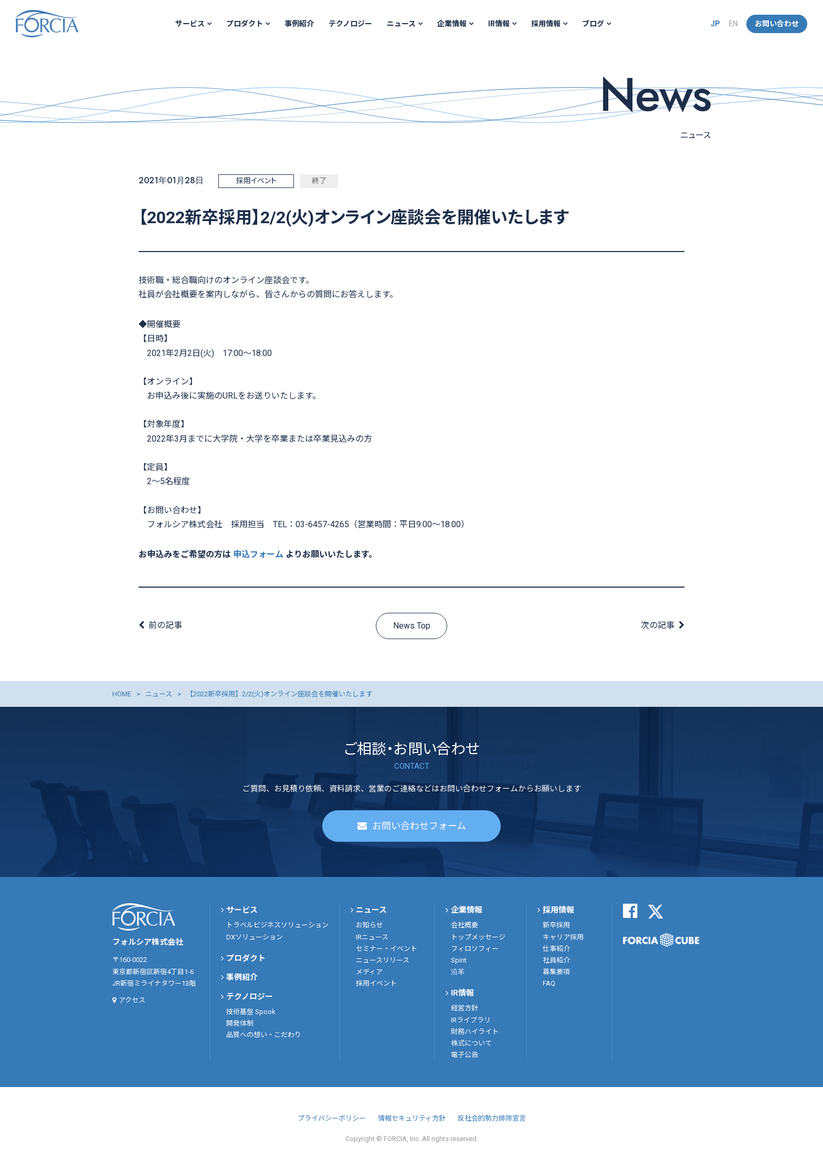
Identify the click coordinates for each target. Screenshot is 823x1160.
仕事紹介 (556, 949)
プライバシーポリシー (332, 1118)
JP (715, 23)
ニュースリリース (382, 960)
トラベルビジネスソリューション (277, 925)
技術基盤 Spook (251, 1012)
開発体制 (240, 1023)
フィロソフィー (475, 949)
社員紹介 (556, 960)
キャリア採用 (563, 937)
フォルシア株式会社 (47, 23)
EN (733, 23)
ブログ (593, 23)
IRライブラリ (471, 1020)
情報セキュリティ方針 (412, 1118)
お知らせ (369, 925)
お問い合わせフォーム (419, 826)
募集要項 (556, 972)
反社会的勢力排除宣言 (492, 1118)
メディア (369, 972)
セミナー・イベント (386, 949)
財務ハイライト (475, 1032)
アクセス (132, 1000)
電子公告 (464, 1055)
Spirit (459, 960)
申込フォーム (258, 554)
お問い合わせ (777, 23)
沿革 (458, 972)
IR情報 (499, 23)
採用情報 (546, 23)
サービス (190, 23)
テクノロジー (350, 23)
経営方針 (464, 1008)
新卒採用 (556, 925)
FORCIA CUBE (661, 939)
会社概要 (464, 925)
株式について (471, 1043)
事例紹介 (299, 23)
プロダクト (244, 23)
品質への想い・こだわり (263, 1035)
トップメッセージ (478, 937)
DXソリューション (254, 937)
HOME (121, 694)
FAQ (549, 983)
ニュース (401, 23)
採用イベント (376, 983)
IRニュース (372, 937)
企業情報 (452, 23)
